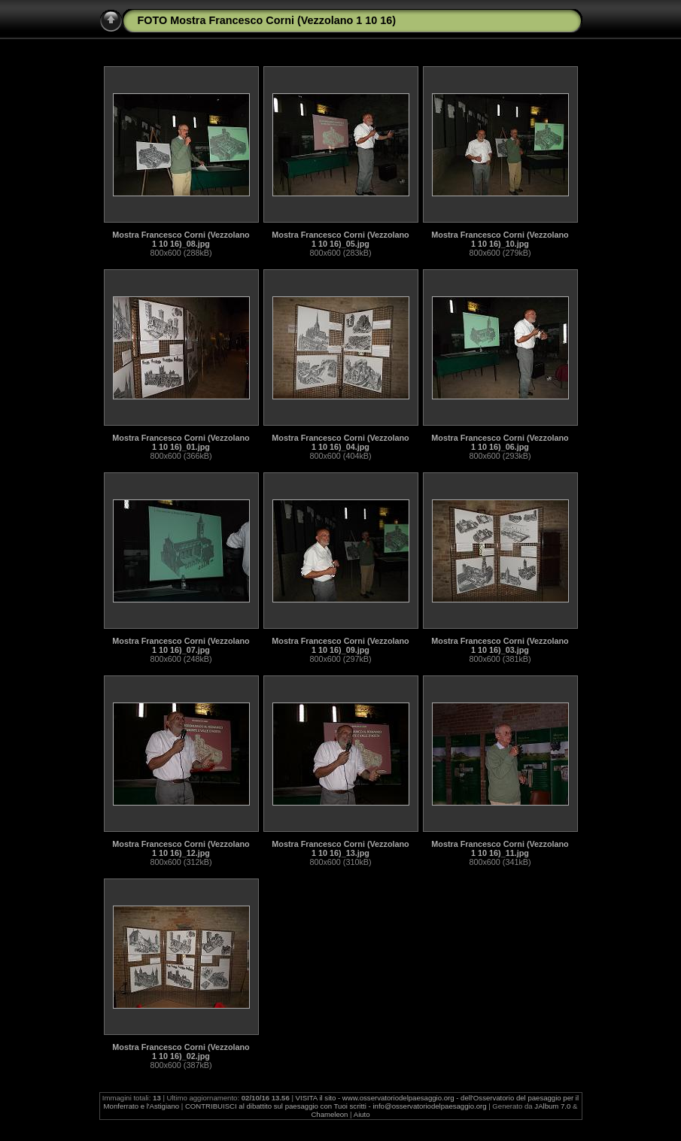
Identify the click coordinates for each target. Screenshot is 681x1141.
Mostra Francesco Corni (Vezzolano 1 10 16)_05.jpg (340, 239)
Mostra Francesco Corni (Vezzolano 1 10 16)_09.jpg (340, 645)
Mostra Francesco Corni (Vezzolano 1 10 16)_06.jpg (499, 442)
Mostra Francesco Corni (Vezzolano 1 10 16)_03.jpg (499, 645)
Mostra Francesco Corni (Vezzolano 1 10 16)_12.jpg (180, 848)
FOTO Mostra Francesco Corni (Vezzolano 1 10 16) (267, 20)
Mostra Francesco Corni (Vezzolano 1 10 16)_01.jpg (180, 442)
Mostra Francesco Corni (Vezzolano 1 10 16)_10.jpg (499, 239)
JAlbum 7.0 (552, 1106)
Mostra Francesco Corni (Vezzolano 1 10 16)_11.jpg (499, 848)
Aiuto (362, 1114)
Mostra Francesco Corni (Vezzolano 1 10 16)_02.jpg (180, 1051)
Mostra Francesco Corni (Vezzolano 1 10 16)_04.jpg (340, 442)
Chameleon (329, 1114)
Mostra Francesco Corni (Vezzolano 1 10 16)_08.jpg (180, 239)
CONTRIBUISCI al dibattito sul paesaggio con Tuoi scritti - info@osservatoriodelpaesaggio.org (336, 1106)
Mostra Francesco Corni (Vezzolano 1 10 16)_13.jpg (340, 848)
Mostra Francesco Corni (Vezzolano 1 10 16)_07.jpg (180, 645)
